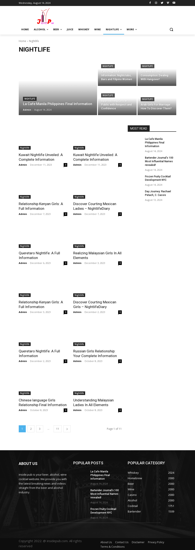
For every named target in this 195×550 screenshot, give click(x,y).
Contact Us (121, 541)
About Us (106, 541)
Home (22, 41)
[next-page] (67, 428)
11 (57, 428)
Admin (23, 164)
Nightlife (29, 99)
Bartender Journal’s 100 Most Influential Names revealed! (159, 161)
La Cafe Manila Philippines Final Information (154, 143)
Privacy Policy (156, 541)
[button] (171, 30)
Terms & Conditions (112, 546)
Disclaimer (138, 541)
